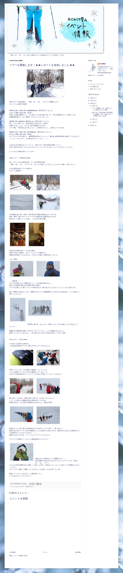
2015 (92, 125)
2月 (93, 119)
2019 (92, 98)
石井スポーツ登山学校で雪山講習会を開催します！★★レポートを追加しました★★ (102, 114)
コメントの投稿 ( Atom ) (20, 555)
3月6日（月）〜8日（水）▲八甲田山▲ (22, 132)
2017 (92, 100)
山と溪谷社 (93, 86)
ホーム (45, 552)
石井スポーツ (30, 486)
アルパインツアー (20, 486)
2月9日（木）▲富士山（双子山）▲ (21, 121)
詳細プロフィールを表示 (96, 75)
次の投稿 (12, 552)
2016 (92, 103)
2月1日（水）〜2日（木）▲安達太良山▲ (23, 110)
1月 (93, 122)
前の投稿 (78, 552)
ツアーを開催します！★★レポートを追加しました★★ (102, 109)
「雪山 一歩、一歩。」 (16, 55)
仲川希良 (103, 64)
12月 (93, 106)
